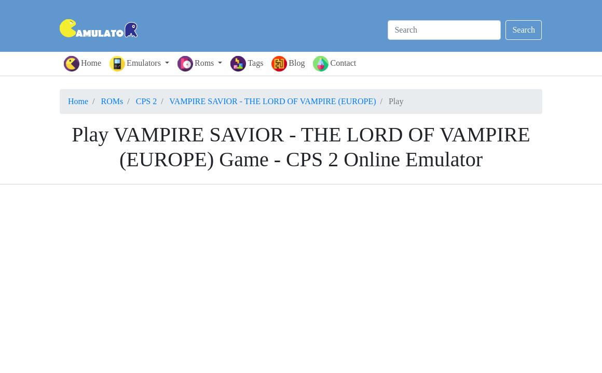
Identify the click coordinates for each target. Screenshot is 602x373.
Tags (246, 63)
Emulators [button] (136, 63)
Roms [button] (196, 63)
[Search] (444, 30)
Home (82, 63)
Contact (334, 63)
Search (523, 29)
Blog (288, 63)
